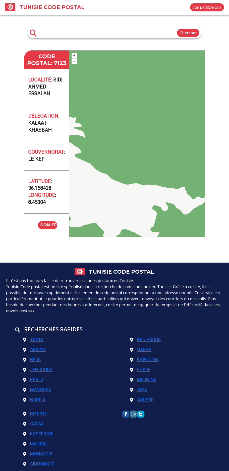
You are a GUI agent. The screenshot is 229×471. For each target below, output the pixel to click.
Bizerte (35, 413)
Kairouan (144, 359)
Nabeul (34, 399)
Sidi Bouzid (38, 463)
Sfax (138, 389)
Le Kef (140, 369)
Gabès (140, 349)
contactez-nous (207, 7)
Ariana (34, 349)
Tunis (33, 339)
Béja (32, 359)
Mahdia (35, 443)
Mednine (143, 379)
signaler (48, 224)
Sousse (142, 399)
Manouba (37, 389)
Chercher (188, 33)
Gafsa (33, 423)
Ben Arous (145, 339)
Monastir (37, 453)
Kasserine (38, 433)
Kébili (33, 379)
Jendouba (37, 369)
